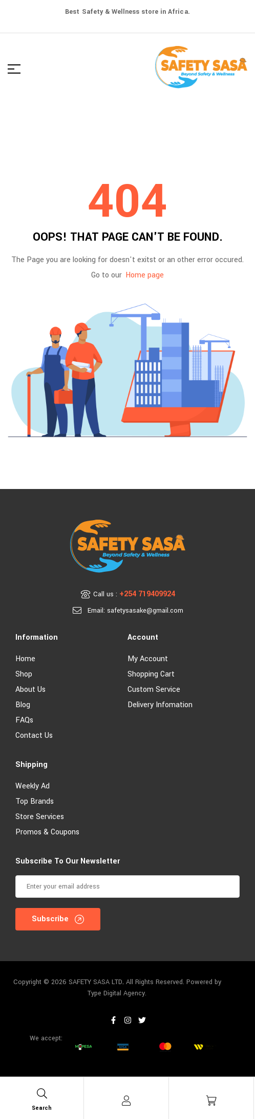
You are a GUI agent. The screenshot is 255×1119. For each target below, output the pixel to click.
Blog (22, 705)
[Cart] (211, 1100)
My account (148, 659)
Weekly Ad (32, 786)
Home (25, 659)
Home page (144, 275)
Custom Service (154, 689)
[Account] (126, 1100)
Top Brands (34, 801)
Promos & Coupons (47, 832)
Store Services (39, 816)
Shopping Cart (151, 674)
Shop (23, 674)
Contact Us (34, 735)
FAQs (24, 720)
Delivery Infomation (160, 705)
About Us (30, 689)
